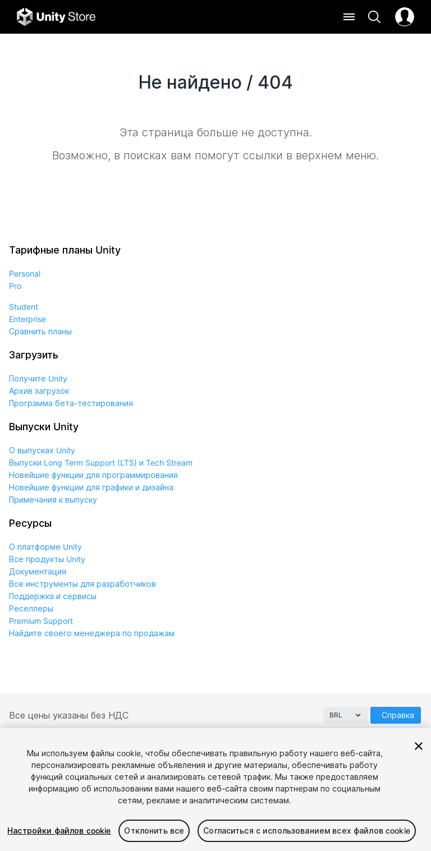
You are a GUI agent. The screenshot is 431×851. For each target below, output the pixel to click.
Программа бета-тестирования (71, 403)
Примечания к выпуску (53, 499)
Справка (398, 715)
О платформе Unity (45, 546)
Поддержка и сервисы (53, 596)
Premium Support (41, 620)
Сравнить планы (40, 331)
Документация (37, 571)
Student (23, 306)
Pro (15, 286)
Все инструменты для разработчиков (82, 583)
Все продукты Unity (47, 559)
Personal (24, 273)
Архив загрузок (39, 390)
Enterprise (27, 319)
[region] (215, 789)
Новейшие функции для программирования (93, 475)
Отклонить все (154, 830)
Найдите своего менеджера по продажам (92, 633)
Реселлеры (31, 608)
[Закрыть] (418, 746)
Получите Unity (38, 378)
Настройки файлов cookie (59, 830)
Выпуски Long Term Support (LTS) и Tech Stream (100, 462)
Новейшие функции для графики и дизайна (91, 487)
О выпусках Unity (42, 450)
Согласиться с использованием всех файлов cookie (306, 830)
